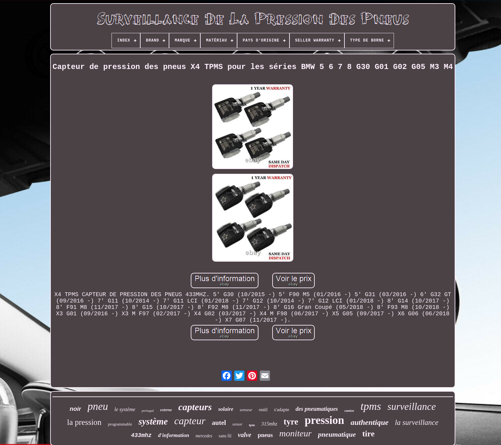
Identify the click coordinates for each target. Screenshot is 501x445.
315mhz (269, 423)
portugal (148, 410)
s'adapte (281, 409)
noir (75, 408)
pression (324, 420)
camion (349, 410)
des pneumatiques (317, 409)
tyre (290, 421)
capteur (189, 420)
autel (219, 422)
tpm (252, 425)
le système (124, 409)
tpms (370, 406)
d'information (173, 435)
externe (166, 410)
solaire (225, 409)
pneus (265, 435)
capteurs (195, 407)
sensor (237, 424)
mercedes (204, 435)
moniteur (295, 433)
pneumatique (337, 434)
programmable (120, 424)
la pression (84, 422)
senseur (246, 409)
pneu (98, 406)
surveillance (411, 406)
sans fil (225, 435)
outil (263, 409)
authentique (370, 422)
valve (244, 434)
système (153, 421)
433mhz (141, 435)
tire (368, 433)
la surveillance (416, 422)
